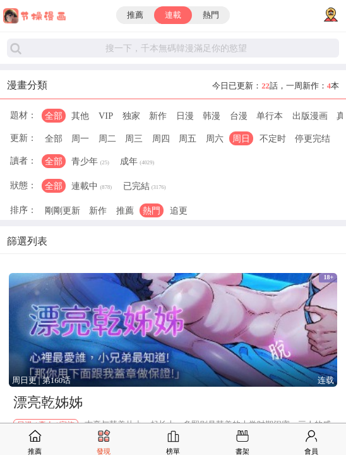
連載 (173, 15)
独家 (131, 116)
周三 (134, 138)
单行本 (269, 116)
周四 (161, 138)
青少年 (90, 162)
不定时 (273, 138)
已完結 (144, 187)
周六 (215, 138)
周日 (241, 138)
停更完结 (312, 138)
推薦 (135, 15)
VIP (105, 116)
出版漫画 (310, 116)
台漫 (239, 116)
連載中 (91, 187)
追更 (179, 210)
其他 (80, 116)
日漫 (185, 116)
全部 (54, 116)
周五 (187, 138)
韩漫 (211, 116)
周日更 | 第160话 (41, 380)
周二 (107, 138)
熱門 (211, 15)
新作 (158, 116)
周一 (80, 138)
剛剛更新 (62, 210)
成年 (137, 162)
